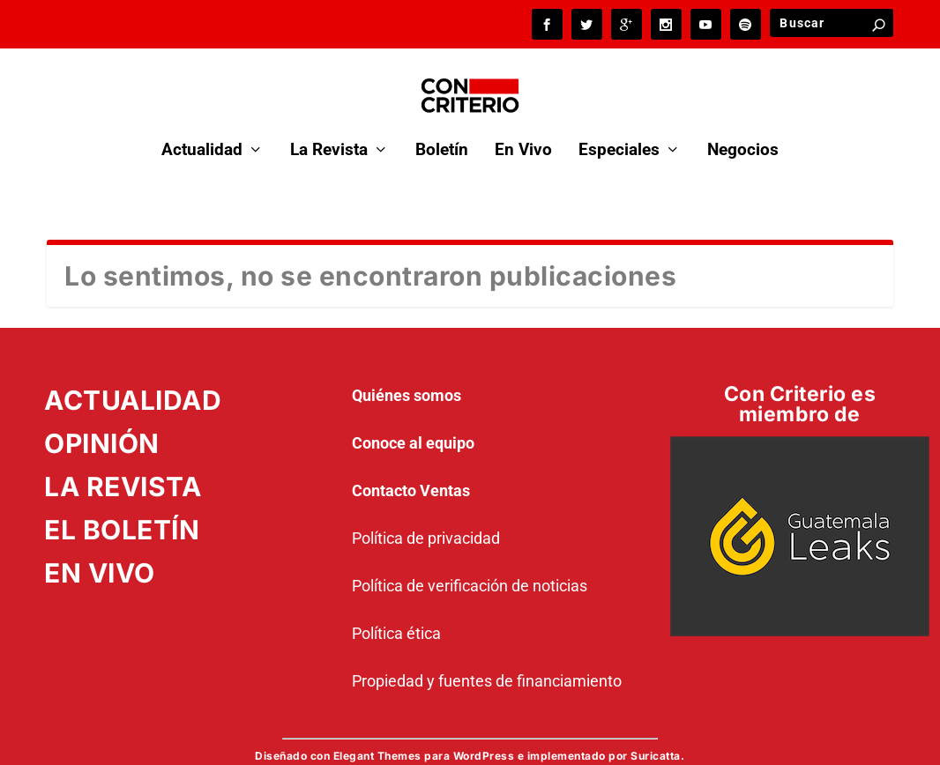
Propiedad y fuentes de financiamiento (487, 657)
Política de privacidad (426, 514)
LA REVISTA (122, 463)
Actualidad (201, 127)
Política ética (396, 609)
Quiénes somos (406, 371)
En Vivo (523, 127)
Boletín (441, 127)
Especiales (619, 127)
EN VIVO (99, 549)
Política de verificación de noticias (469, 562)
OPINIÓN (102, 419)
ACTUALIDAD (132, 376)
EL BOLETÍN (121, 506)
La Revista (329, 127)
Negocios (743, 127)
